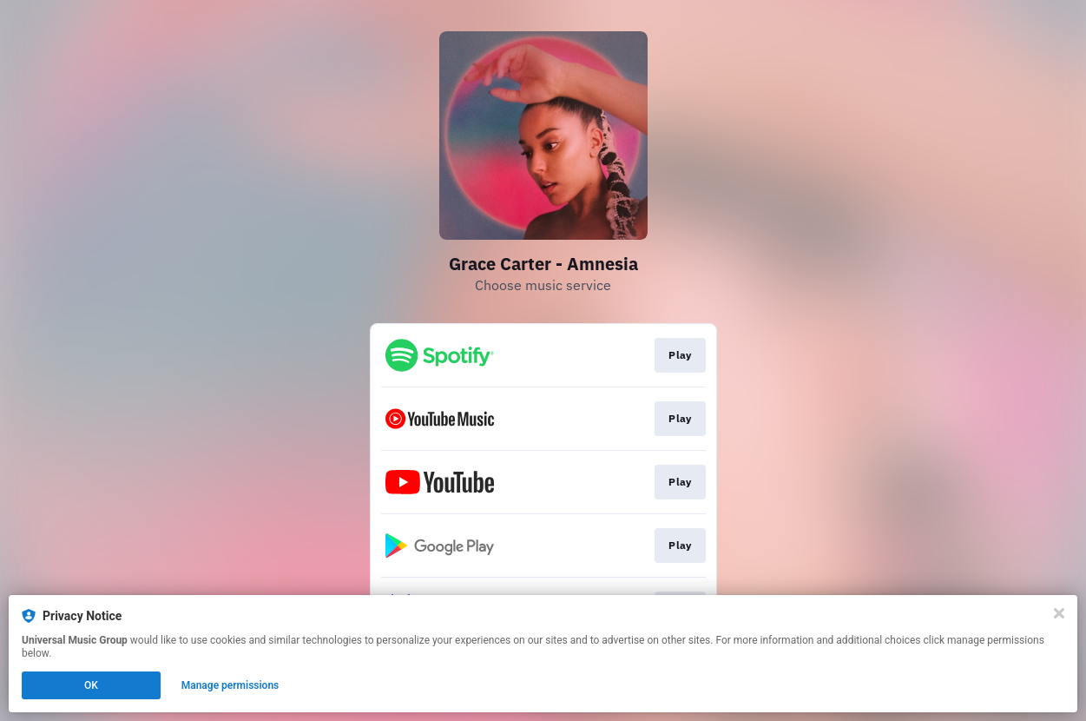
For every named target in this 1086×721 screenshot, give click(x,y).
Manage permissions (230, 685)
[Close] (1059, 613)
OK (91, 685)
